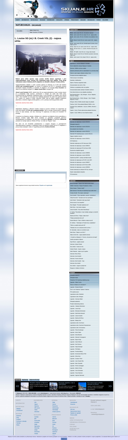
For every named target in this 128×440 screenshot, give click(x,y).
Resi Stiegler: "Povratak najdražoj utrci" (79, 204)
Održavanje (55, 408)
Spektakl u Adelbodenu (75, 80)
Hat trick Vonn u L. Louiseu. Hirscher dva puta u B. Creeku (84, 49)
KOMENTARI (19, 170)
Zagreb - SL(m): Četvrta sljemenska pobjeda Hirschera (83, 110)
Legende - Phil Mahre (75, 349)
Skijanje (18, 408)
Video (35, 409)
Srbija (36, 430)
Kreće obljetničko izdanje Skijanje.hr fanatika (80, 65)
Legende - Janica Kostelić (76, 315)
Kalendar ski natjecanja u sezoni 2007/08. (80, 155)
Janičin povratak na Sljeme (76, 239)
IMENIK (72, 418)
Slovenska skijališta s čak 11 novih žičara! (66, 383)
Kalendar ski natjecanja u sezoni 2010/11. (80, 138)
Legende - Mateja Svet (75, 320)
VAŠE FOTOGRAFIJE (76, 420)
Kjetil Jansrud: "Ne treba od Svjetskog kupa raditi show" (83, 190)
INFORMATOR (25, 20)
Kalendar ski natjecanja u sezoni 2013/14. (80, 126)
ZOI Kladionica (73, 140)
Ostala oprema (56, 411)
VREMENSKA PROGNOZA (78, 422)
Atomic (54, 417)
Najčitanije (25, 379)
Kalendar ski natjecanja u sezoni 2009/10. (80, 145)
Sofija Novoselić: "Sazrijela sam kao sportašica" (81, 197)
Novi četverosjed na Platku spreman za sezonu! (95, 383)
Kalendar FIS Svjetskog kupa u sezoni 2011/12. (81, 133)
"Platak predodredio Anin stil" (77, 218)
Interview (36, 411)
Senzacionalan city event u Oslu (77, 85)
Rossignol (55, 430)
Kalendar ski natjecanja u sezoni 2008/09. (80, 152)
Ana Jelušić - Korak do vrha (76, 246)
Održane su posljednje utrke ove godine (79, 87)
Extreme (18, 415)
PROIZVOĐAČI (74, 20)
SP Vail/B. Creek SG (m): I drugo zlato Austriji (82, 52)
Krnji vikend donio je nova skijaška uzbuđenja (81, 92)
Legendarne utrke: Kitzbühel (77, 294)
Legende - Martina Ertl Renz (77, 318)
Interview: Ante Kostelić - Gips (77, 261)
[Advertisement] (41, 152)
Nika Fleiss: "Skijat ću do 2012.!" (78, 232)
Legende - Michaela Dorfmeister (77, 311)
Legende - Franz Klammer (76, 373)
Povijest (18, 419)
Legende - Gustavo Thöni (76, 358)
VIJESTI (18, 20)
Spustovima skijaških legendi (77, 150)
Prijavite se (42, 185)
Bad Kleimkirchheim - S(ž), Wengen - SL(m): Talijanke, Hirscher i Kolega (83, 95)
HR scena (37, 408)
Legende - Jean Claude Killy (77, 361)
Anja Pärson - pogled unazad (77, 241)
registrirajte (49, 185)
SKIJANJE (42, 20)
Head (53, 424)
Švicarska (37, 431)
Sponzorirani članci (75, 411)
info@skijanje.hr (99, 409)
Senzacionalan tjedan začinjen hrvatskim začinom (82, 89)
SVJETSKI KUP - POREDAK (75, 429)
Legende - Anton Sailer (75, 332)
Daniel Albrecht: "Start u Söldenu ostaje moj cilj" (81, 220)
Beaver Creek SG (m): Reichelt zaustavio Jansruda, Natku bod (84, 54)
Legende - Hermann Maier (76, 299)
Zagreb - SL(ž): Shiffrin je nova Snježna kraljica (81, 112)
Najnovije (17, 379)
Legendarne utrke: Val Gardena (77, 327)
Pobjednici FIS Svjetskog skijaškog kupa (79, 280)
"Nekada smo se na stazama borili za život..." (81, 227)
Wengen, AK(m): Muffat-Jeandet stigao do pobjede (82, 101)
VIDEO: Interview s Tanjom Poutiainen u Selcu (81, 185)
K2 (53, 426)
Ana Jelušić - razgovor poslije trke (78, 265)
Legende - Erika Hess (75, 356)
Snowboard (19, 410)
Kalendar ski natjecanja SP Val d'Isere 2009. (80, 148)
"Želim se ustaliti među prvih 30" (77, 225)
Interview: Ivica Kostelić (75, 256)
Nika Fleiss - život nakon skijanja (78, 207)
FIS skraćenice (73, 174)
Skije (53, 402)
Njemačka (37, 426)
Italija (35, 424)
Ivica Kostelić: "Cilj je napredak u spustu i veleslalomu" (83, 195)
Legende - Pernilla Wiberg (76, 351)
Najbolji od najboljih (75, 413)
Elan (53, 420)
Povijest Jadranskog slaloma (77, 303)
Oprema (36, 406)
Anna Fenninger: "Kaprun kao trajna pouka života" (82, 183)
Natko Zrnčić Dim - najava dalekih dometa (80, 234)
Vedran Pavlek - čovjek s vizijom (77, 249)
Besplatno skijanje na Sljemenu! (39, 383)
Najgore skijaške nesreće (76, 136)
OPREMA (66, 20)
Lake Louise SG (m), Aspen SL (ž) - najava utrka (83, 35)
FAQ (17, 417)
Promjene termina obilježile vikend (78, 75)
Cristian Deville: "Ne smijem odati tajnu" (79, 193)
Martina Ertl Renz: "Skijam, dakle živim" (79, 215)
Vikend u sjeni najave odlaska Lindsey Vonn (80, 73)
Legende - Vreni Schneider (76, 370)
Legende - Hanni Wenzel (76, 341)
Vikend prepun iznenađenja (76, 77)
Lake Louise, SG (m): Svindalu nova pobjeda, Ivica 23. (84, 37)
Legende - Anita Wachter (76, 334)
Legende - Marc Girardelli (76, 363)
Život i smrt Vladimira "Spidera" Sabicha (79, 289)
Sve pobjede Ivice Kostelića (76, 129)
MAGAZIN (83, 20)
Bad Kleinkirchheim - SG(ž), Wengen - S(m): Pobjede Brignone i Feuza (82, 99)
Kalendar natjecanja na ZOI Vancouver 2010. (80, 143)
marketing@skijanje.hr (97, 414)
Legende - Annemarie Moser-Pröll (78, 353)
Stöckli (54, 433)
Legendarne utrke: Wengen (76, 296)
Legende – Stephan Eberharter (77, 306)
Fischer (54, 422)
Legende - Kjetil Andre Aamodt (77, 313)
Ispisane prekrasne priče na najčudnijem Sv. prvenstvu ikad (84, 70)
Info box (72, 409)
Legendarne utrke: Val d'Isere (77, 322)
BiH (35, 418)
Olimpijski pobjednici (75, 301)
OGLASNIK (105, 20)
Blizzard (54, 418)
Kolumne (72, 404)
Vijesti (36, 404)
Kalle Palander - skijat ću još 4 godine (79, 251)
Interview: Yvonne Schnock (76, 258)
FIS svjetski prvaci (74, 291)
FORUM (98, 20)
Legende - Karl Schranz (75, 344)
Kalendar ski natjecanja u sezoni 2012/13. (80, 131)
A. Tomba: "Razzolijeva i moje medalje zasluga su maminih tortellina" (84, 212)
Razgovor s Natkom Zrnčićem (77, 268)
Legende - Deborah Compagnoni (78, 337)
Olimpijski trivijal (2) (74, 275)
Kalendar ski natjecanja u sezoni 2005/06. (80, 167)
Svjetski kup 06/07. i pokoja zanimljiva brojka (80, 157)
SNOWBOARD (50, 20)
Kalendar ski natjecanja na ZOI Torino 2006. (80, 164)
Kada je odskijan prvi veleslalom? (78, 284)
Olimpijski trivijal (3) (74, 124)
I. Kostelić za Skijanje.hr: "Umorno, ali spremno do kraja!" (83, 237)
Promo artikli (73, 415)
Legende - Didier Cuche (76, 282)
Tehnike (18, 423)
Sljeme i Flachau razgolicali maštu (78, 82)
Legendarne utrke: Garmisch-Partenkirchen (80, 325)
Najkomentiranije (34, 379)
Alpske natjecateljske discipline (77, 172)
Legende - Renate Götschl (76, 287)
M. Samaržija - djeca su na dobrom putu (79, 230)
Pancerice (55, 406)
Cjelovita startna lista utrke (24, 103)
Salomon (54, 431)
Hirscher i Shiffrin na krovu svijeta (78, 68)
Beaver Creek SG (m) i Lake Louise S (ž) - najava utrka (83, 40)
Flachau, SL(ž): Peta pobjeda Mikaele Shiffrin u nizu (82, 104)
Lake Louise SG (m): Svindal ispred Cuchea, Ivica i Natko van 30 (84, 44)
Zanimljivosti (73, 402)
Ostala (36, 433)
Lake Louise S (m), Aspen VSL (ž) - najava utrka (83, 57)
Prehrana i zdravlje (21, 421)
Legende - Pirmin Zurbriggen (77, 365)
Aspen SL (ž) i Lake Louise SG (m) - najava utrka (83, 46)
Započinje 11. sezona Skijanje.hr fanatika (80, 63)
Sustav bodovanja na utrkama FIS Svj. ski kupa (81, 169)
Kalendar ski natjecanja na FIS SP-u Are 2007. (81, 160)
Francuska (37, 420)
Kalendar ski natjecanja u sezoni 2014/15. (80, 121)
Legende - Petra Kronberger (77, 330)
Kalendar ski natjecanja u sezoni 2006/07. (80, 162)
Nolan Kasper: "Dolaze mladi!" (77, 188)
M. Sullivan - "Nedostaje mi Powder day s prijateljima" (83, 222)
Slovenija (36, 428)
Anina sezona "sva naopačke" (77, 202)
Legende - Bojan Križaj (75, 339)
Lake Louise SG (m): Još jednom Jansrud (81, 33)
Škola (17, 425)
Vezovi (54, 404)
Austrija (36, 417)
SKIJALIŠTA (59, 20)
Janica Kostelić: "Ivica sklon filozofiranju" (79, 209)
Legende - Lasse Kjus (75, 308)
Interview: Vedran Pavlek (76, 244)
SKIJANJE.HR (91, 20)
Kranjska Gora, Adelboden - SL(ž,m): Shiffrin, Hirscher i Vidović (83, 107)
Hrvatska (36, 422)
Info (35, 402)
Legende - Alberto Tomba (76, 368)
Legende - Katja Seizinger (76, 346)
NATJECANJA (34, 20)
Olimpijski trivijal (74, 277)
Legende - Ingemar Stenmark (77, 375)
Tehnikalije (55, 409)
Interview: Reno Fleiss (75, 253)
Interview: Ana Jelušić (75, 263)
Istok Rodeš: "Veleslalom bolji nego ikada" (80, 200)
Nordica (54, 428)
